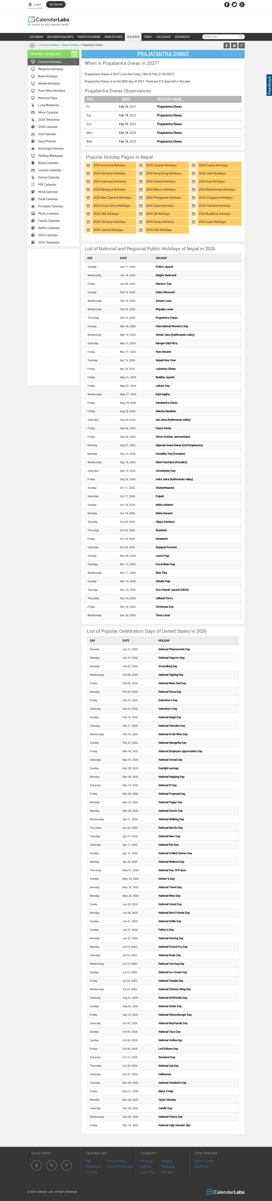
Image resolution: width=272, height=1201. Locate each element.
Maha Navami (164, 513)
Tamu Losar (163, 615)
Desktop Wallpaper (50, 155)
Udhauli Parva (164, 598)
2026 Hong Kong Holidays (163, 173)
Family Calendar (49, 220)
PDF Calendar (47, 184)
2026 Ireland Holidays (160, 181)
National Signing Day (170, 674)
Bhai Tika (161, 572)
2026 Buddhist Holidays (215, 213)
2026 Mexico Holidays (161, 189)
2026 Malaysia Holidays (109, 189)
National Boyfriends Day (173, 1023)
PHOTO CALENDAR (89, 36)
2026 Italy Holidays (212, 181)
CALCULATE (163, 36)
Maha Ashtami (164, 504)
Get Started (55, 4)
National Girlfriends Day (172, 997)
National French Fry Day (173, 946)
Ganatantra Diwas (167, 402)
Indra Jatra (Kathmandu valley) (174, 479)
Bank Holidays (48, 76)
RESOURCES (182, 36)
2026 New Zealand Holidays (112, 197)
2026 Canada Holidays (161, 165)
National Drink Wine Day (173, 734)
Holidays (167, 1172)
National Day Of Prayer (172, 870)
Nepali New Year (166, 360)
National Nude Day (169, 955)
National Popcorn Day (171, 657)
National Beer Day (169, 836)
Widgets (167, 1161)
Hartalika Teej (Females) (170, 453)
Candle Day (165, 1108)
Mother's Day (166, 878)
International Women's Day (172, 326)
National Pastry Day (170, 1116)
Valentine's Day (167, 708)
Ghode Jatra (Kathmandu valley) (175, 334)
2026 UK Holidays (158, 213)
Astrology (146, 1161)
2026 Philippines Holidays (163, 197)
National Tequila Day (170, 980)
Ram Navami (163, 351)
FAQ (88, 1161)
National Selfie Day (169, 921)
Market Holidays (49, 83)
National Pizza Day (169, 691)
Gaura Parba (163, 428)
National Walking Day (171, 819)
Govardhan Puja (165, 564)
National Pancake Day (171, 725)
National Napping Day (171, 776)
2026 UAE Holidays (106, 213)
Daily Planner (47, 141)
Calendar (146, 1166)
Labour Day (163, 385)
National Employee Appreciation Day (180, 751)
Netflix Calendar (49, 228)
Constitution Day (166, 470)
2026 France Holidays (213, 165)
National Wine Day (169, 895)
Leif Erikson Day (168, 1048)
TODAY (148, 36)
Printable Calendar (50, 206)
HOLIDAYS (133, 36)
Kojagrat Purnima (166, 547)
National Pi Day (167, 785)
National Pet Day (168, 844)
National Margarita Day (172, 742)
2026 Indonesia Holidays (110, 181)
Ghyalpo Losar (164, 309)
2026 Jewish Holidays (108, 230)
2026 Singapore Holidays (216, 197)
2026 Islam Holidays (212, 222)
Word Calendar (48, 192)
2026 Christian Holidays (109, 222)
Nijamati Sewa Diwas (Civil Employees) (179, 445)
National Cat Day (168, 1065)
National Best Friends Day (174, 912)
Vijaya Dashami (165, 521)
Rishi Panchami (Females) (171, 462)
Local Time (147, 1172)
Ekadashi (161, 530)
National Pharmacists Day (174, 649)
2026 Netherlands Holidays (217, 189)
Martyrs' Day (164, 283)
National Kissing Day (170, 938)
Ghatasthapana (165, 487)
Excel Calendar (48, 199)
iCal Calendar (47, 134)
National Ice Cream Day (172, 972)
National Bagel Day (169, 717)
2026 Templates (48, 119)
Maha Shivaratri (165, 292)
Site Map (91, 1172)
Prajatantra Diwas (169, 106)
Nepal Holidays (70, 45)
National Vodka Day (170, 1040)
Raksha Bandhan (166, 411)
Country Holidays (49, 45)
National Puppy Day (170, 802)
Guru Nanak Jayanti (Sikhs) (172, 589)
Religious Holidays (50, 69)
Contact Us (93, 1166)
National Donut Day (170, 904)
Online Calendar (49, 177)
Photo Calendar (48, 213)
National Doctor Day (170, 810)
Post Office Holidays (51, 90)
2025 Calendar (48, 235)
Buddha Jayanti (165, 377)
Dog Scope (201, 1166)
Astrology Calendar (51, 148)
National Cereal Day (170, 759)
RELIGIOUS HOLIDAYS (60, 36)
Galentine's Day (168, 700)
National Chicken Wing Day (174, 989)
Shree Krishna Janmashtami (173, 436)
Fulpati (160, 496)
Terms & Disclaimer (120, 1166)
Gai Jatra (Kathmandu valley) (173, 419)
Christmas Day (165, 606)
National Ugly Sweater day (174, 1125)
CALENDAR (36, 36)
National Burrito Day (170, 827)
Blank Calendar (48, 163)
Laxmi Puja (162, 555)
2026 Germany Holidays (109, 173)
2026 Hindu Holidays (160, 222)
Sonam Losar (164, 300)
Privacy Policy (116, 1161)
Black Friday (165, 1091)
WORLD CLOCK (114, 36)
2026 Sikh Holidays (159, 230)
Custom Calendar (49, 170)
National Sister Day (170, 1006)
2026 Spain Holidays (160, 205)
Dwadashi (162, 538)
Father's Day (166, 929)
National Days (47, 98)
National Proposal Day (171, 793)
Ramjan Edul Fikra (166, 343)
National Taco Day (169, 1031)
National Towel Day (170, 887)
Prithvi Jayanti (164, 266)
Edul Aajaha (163, 394)
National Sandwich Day (172, 1082)
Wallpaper (168, 1166)
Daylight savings (168, 768)
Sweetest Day (166, 1057)
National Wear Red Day (172, 683)
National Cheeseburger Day (175, 1014)
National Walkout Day (171, 861)
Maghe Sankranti (166, 275)
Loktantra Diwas (166, 368)
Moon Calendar (48, 112)
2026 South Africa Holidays (111, 205)
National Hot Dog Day (171, 963)
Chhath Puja (163, 581)
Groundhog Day (167, 666)
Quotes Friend (203, 1161)
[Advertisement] (53, 316)
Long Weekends (48, 105)
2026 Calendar (48, 127)
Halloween (164, 1074)
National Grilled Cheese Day (175, 853)
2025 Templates (48, 242)
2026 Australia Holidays (109, 165)
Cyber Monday (167, 1099)
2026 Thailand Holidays (215, 205)
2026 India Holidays (212, 173)
